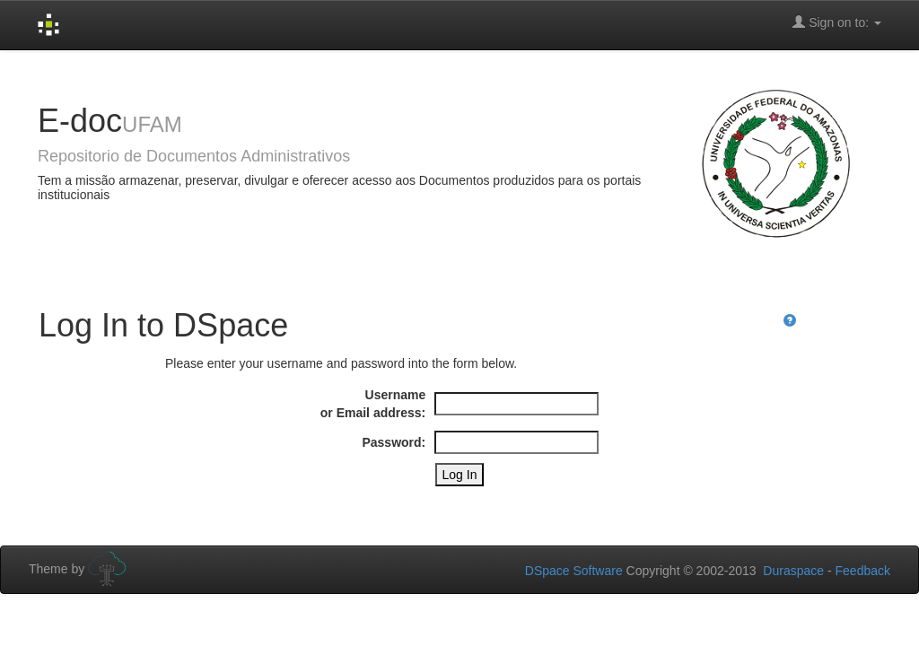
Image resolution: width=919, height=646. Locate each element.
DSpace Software (574, 570)
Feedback (863, 570)
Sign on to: (836, 22)
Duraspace (793, 570)
